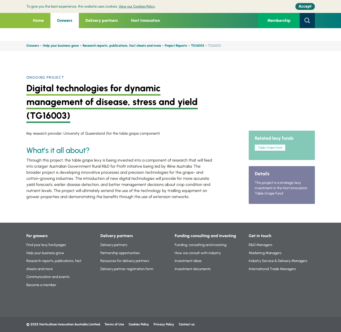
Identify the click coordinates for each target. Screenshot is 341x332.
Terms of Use (114, 324)
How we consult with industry (198, 253)
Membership (279, 20)
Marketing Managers (265, 253)
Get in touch (260, 235)
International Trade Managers (272, 269)
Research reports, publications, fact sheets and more (122, 45)
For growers (37, 235)
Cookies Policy (139, 324)
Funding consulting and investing (205, 235)
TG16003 (197, 45)
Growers (64, 20)
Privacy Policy (164, 324)
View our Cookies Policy (137, 6)
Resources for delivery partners (124, 261)
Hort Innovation (145, 20)
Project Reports (176, 45)
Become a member (41, 285)
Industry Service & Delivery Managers (278, 261)
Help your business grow (61, 45)
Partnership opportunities (120, 253)
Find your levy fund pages (46, 245)
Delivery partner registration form (126, 269)
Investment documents (193, 269)
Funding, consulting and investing (200, 245)
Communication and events (47, 277)
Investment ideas (188, 261)
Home (38, 20)
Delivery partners (101, 20)
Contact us (187, 324)
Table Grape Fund (270, 147)
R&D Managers (260, 245)
